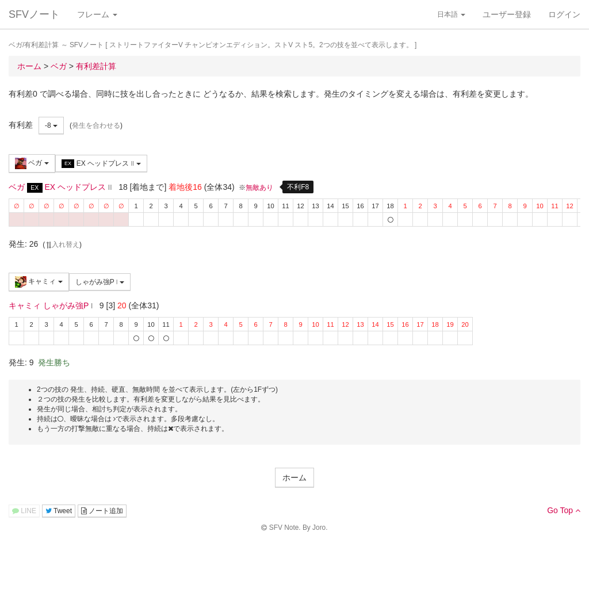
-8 (51, 125)
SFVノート (34, 14)
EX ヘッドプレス (101, 163)
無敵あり (259, 188)
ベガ (32, 163)
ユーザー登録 (507, 14)
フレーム (97, 14)
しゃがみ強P (99, 282)
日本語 (451, 14)
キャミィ (39, 282)
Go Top (563, 510)
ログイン (564, 14)
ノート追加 (102, 511)
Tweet (58, 511)
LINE (24, 511)
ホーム (294, 477)
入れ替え (62, 244)
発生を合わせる (96, 125)
